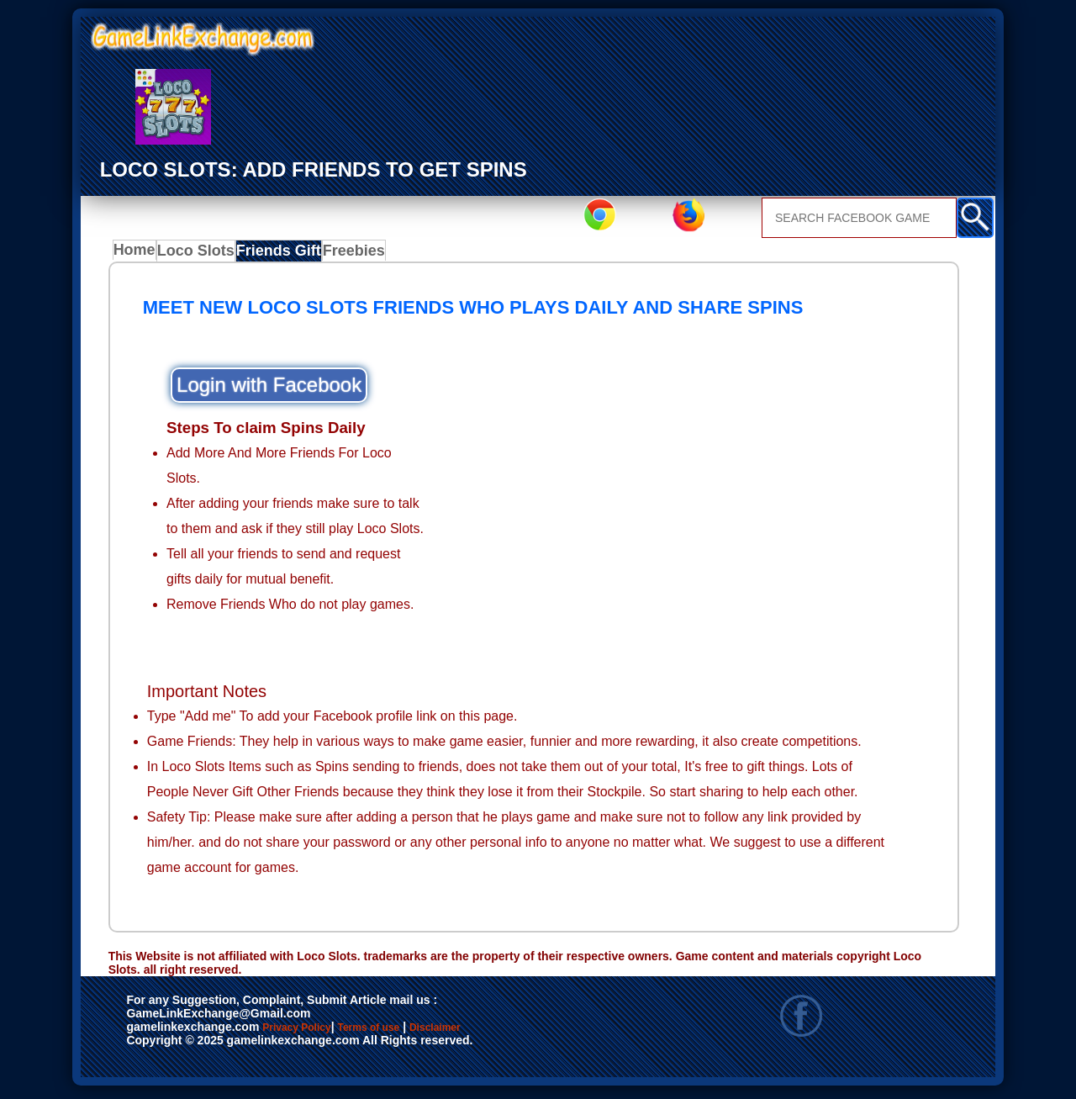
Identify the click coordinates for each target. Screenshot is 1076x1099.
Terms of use (418, 1033)
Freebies (360, 255)
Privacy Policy (313, 1033)
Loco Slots (203, 255)
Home (138, 255)
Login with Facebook (269, 389)
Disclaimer (513, 1033)
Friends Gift (284, 255)
